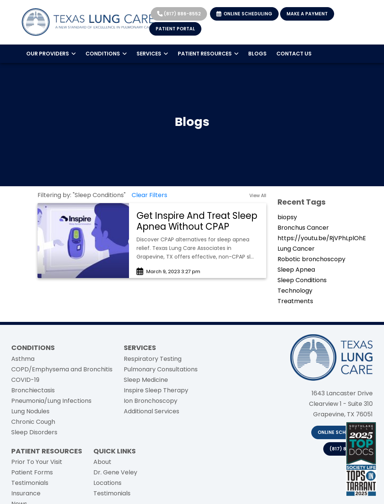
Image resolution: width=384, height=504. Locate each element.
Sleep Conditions (302, 280)
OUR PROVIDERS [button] (51, 53)
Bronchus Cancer (303, 227)
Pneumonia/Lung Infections (51, 400)
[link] (197, 221)
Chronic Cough (33, 421)
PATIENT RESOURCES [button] (208, 53)
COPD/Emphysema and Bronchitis (61, 369)
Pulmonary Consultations (161, 369)
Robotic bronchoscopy (311, 259)
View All (257, 195)
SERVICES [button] (152, 53)
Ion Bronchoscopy (150, 400)
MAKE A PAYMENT (307, 13)
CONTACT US (294, 53)
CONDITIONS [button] (106, 53)
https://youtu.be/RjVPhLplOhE (322, 238)
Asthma (22, 358)
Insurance (25, 493)
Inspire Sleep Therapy (156, 390)
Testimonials (29, 483)
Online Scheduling (342, 432)
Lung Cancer (296, 248)
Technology (295, 290)
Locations (107, 483)
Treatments (295, 301)
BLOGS (257, 53)
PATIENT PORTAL (175, 28)
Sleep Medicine (146, 379)
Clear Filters (149, 195)
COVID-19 (25, 379)
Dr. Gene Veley (115, 472)
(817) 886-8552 (179, 13)
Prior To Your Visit (36, 462)
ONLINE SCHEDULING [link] (244, 13)
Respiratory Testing (153, 358)
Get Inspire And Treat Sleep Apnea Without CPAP (196, 221)
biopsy (287, 217)
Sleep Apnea (296, 269)
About (102, 462)
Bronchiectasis (33, 390)
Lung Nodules (30, 411)
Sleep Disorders (34, 432)
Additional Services (151, 411)
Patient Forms (32, 472)
